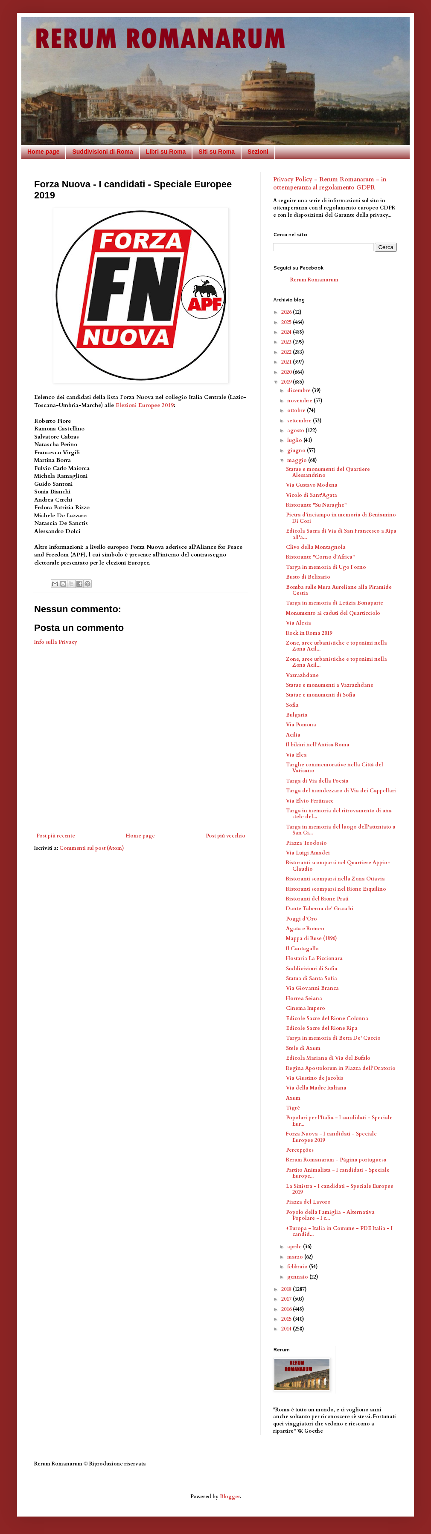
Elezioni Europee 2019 (145, 405)
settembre (300, 420)
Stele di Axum (303, 1048)
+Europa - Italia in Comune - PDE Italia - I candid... (339, 1231)
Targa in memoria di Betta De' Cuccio (333, 1038)
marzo (295, 1256)
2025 (287, 322)
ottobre (297, 410)
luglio (295, 440)
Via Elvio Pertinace (310, 800)
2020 (287, 372)
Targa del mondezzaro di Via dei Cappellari (341, 790)
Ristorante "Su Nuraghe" (316, 505)
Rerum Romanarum (314, 279)
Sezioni (258, 151)
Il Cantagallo (302, 948)
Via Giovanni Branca (312, 988)
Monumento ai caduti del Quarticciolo (333, 613)
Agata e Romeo (305, 928)
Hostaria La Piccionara (314, 958)
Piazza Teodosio (306, 843)
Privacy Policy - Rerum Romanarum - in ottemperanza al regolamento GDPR (329, 183)
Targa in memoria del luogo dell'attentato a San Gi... (341, 829)
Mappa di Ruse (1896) (311, 938)
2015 (287, 1319)
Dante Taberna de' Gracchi (319, 908)
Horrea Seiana (304, 998)
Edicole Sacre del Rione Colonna (327, 1018)
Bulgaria (297, 714)
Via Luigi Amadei (308, 852)
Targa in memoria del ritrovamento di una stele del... (339, 813)
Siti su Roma (216, 151)
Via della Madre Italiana (316, 1087)
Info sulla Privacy (55, 642)
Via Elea (296, 754)
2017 (287, 1299)
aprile (295, 1246)
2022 (287, 352)
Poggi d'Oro (301, 918)
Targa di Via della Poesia (317, 780)
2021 (287, 361)
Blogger (230, 1496)
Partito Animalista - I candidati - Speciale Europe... (338, 1173)
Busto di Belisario (308, 576)
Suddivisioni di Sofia (312, 968)
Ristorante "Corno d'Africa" (320, 556)
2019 (287, 381)
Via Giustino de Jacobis (314, 1078)
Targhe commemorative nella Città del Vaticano (334, 767)
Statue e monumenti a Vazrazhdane (329, 685)
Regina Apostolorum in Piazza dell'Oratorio (341, 1068)
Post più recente (55, 835)
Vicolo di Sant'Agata (311, 495)
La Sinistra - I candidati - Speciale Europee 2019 (339, 1189)
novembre (300, 400)
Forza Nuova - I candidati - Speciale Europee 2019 (331, 1136)
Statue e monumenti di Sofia (320, 694)
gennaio (298, 1276)
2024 (287, 332)
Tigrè (293, 1107)
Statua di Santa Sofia (311, 978)
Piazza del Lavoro (308, 1202)
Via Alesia (298, 622)
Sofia (292, 705)
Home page (43, 151)
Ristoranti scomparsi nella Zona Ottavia (335, 878)
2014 (287, 1328)
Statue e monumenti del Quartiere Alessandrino (328, 472)
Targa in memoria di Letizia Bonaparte (334, 602)
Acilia (293, 734)
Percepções (300, 1150)
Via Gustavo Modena (312, 485)
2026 (287, 312)
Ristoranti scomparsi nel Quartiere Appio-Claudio (338, 865)
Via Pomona (301, 724)
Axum (293, 1098)
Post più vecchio (225, 835)
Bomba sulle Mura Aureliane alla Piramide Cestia (339, 590)
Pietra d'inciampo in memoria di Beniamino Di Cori (341, 517)
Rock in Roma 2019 (309, 633)
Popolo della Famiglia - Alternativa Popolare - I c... (330, 1215)
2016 (287, 1309)
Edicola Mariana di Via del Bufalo (328, 1058)
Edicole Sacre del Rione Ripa (322, 1028)
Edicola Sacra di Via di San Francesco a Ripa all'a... (341, 534)
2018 (287, 1289)
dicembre (299, 390)
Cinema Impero (305, 1008)
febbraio (298, 1266)
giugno (297, 450)
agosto (296, 430)
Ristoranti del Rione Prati (317, 898)
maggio (297, 460)
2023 (287, 341)
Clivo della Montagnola (316, 547)
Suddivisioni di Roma (102, 151)
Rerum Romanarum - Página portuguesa (336, 1159)
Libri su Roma (166, 151)
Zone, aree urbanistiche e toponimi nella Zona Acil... (336, 645)
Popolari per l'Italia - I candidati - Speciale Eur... (339, 1120)
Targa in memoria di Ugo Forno (326, 567)
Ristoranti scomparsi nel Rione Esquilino (336, 889)
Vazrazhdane (302, 675)
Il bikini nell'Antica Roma (317, 744)
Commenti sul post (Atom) (91, 848)
